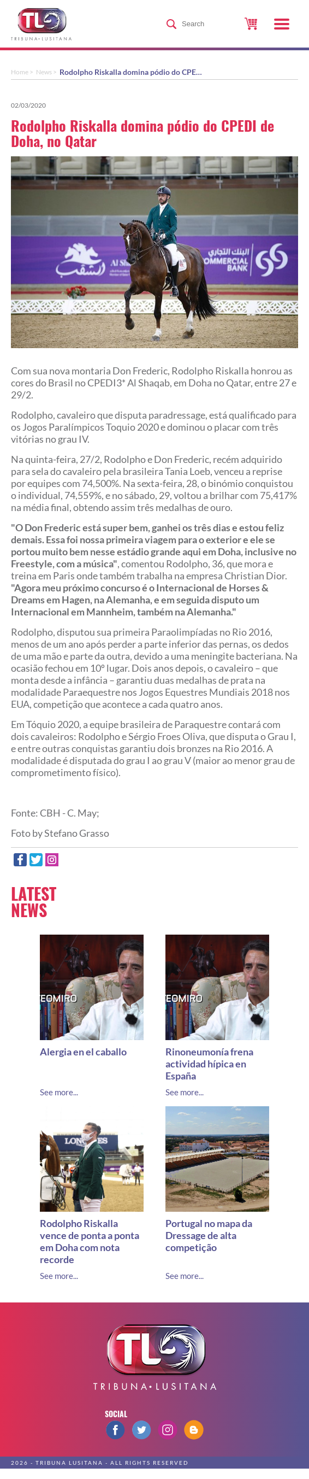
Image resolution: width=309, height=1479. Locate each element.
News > (46, 72)
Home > (22, 72)
